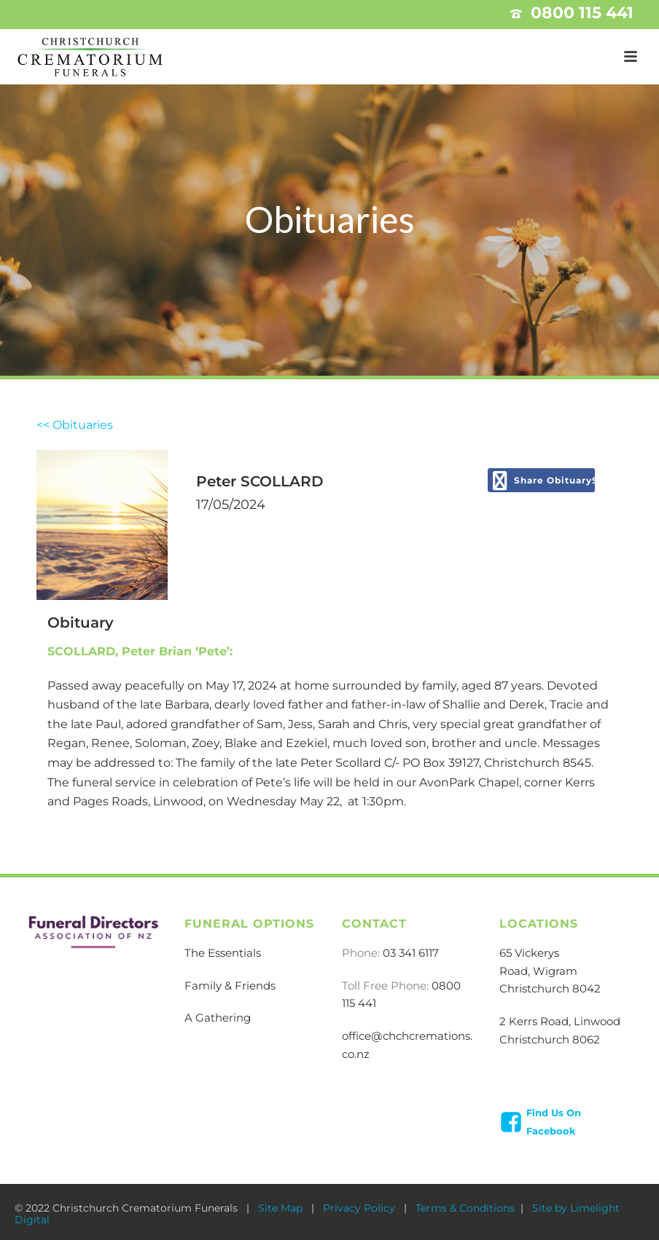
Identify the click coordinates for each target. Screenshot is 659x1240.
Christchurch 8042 (550, 988)
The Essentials (222, 953)
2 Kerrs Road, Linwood (559, 1021)
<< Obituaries (74, 425)
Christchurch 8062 (549, 1039)
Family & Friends (230, 985)
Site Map (281, 1208)
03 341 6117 (411, 953)
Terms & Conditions (465, 1208)
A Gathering (217, 1017)
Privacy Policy (360, 1208)
